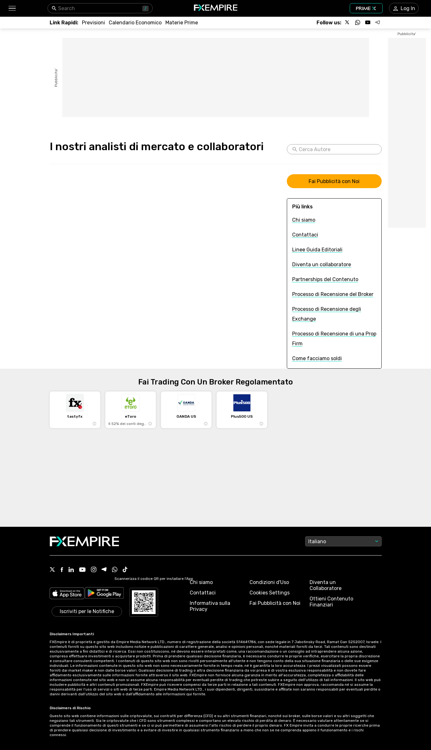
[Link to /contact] (305, 235)
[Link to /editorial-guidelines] (317, 250)
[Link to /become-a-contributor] (321, 264)
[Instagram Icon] (93, 570)
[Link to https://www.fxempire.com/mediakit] (334, 181)
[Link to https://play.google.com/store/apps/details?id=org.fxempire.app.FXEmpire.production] (104, 594)
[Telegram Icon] (104, 570)
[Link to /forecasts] (93, 23)
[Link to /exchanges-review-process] (334, 314)
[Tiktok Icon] (125, 570)
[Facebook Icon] (61, 570)
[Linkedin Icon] (71, 570)
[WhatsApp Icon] (115, 570)
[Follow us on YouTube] (368, 22)
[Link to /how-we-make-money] (317, 358)
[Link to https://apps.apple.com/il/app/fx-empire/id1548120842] (67, 594)
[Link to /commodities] (181, 23)
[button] (12, 8)
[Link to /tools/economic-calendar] (135, 23)
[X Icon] (52, 570)
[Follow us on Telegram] (378, 22)
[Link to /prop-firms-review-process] (334, 338)
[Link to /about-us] (303, 220)
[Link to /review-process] (332, 294)
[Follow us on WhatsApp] (357, 22)
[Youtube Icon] (82, 570)
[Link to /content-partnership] (325, 279)
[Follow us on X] (347, 22)
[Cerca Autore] (337, 149)
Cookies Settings (269, 593)
